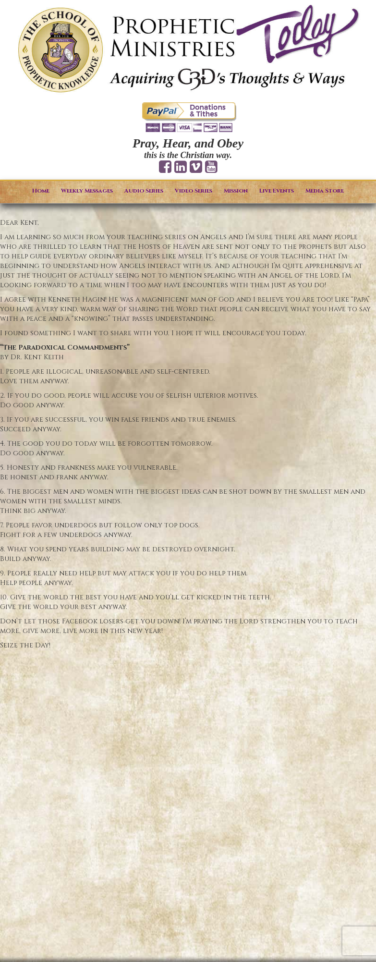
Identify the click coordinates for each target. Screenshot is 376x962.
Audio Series (143, 191)
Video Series (193, 191)
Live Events (276, 191)
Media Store (324, 191)
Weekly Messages (87, 191)
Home (40, 191)
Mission (236, 191)
